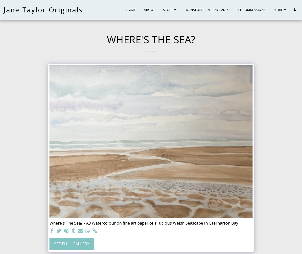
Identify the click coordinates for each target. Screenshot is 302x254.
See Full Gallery (71, 244)
